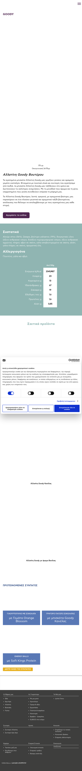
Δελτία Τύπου (59, 698)
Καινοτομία (33, 713)
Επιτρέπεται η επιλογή (41, 408)
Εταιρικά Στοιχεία (34, 743)
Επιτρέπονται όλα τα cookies (67, 408)
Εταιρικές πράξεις (36, 750)
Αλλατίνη (8, 704)
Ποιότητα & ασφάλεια (37, 710)
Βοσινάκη (8, 707)
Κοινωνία (56, 725)
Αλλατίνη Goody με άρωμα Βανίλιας (41, 560)
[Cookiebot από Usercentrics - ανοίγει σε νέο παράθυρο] (70, 360)
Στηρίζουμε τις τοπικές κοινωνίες (62, 730)
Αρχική (30, 725)
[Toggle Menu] (79, 4)
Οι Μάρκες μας (8, 694)
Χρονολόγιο (34, 701)
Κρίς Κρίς (8, 701)
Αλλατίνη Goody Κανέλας (41, 483)
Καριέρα (6, 743)
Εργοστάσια (34, 707)
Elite (6, 698)
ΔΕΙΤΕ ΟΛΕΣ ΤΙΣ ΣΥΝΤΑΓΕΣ (18, 669)
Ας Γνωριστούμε (33, 694)
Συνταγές (6, 725)
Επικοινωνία (57, 743)
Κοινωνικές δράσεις (61, 734)
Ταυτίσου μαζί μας (11, 747)
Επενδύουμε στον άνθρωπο (11, 751)
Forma (7, 710)
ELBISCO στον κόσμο (37, 719)
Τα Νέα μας (57, 694)
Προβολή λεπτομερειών (66, 401)
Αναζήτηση (57, 746)
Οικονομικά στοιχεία (36, 747)
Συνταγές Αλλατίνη (11, 730)
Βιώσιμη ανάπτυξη (36, 753)
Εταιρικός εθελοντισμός (63, 737)
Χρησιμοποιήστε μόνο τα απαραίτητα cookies (15, 408)
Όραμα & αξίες (35, 704)
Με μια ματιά (34, 698)
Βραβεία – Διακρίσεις (37, 716)
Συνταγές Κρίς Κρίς (11, 733)
